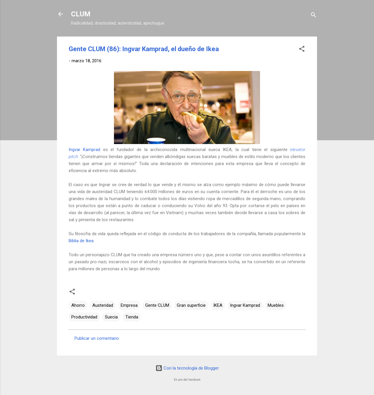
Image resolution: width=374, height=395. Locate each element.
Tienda (131, 317)
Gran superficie (191, 305)
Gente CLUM (157, 305)
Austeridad (102, 305)
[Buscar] (313, 16)
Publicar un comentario (97, 338)
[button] (301, 49)
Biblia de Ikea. (81, 240)
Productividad (84, 317)
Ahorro (78, 305)
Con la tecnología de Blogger (187, 368)
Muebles (276, 305)
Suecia (111, 317)
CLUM (81, 14)
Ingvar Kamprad (84, 149)
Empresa (129, 305)
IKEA (217, 305)
